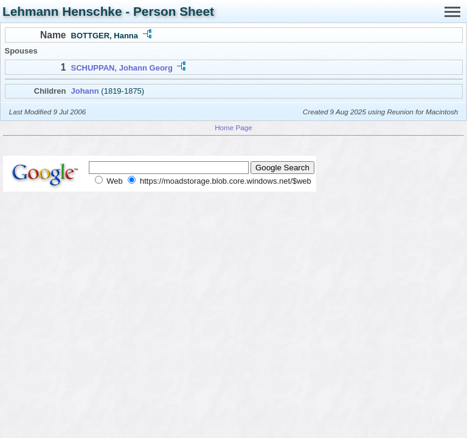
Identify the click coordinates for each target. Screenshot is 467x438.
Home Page (233, 127)
